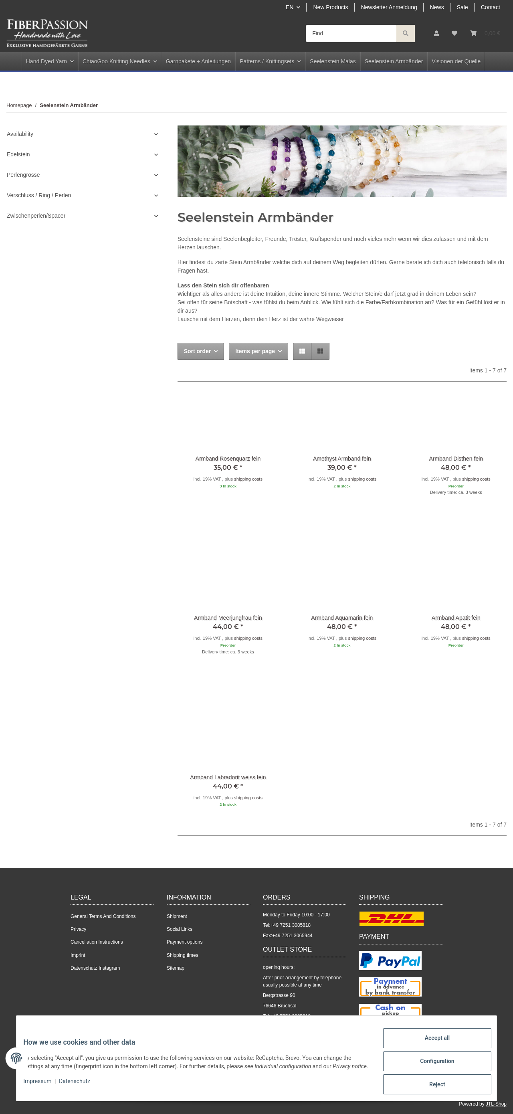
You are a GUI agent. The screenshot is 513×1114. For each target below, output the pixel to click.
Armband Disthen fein (456, 458)
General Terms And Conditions (103, 916)
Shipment (177, 916)
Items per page (255, 351)
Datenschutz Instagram (95, 968)
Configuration (431, 1064)
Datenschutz (80, 1089)
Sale (462, 7)
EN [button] (289, 7)
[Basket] (485, 33)
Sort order (197, 351)
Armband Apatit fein (456, 618)
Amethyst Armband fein (342, 458)
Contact (490, 7)
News (437, 7)
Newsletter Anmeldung (389, 7)
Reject (431, 1085)
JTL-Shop (496, 1104)
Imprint (78, 955)
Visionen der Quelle (456, 61)
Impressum (43, 1089)
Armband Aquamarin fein (342, 618)
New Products (330, 7)
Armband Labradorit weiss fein (228, 777)
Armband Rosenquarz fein (228, 458)
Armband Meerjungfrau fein (228, 618)
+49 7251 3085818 (291, 925)
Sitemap (175, 968)
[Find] (351, 33)
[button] (436, 33)
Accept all (431, 1044)
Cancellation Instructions (97, 942)
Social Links (179, 929)
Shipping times (182, 955)
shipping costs (248, 479)
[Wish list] (454, 33)
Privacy (78, 929)
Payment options (184, 942)
